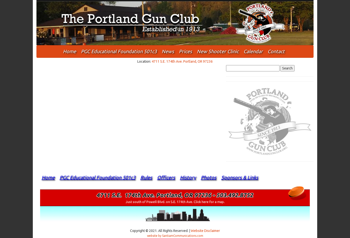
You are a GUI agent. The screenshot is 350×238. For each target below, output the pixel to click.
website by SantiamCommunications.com (175, 235)
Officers (166, 177)
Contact (276, 51)
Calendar (253, 51)
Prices (185, 51)
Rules (146, 177)
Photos (208, 177)
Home (69, 51)
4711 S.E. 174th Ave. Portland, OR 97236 (182, 61)
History (188, 177)
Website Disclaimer (205, 231)
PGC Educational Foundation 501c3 (119, 51)
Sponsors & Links (239, 177)
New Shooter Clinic (218, 51)
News (168, 51)
